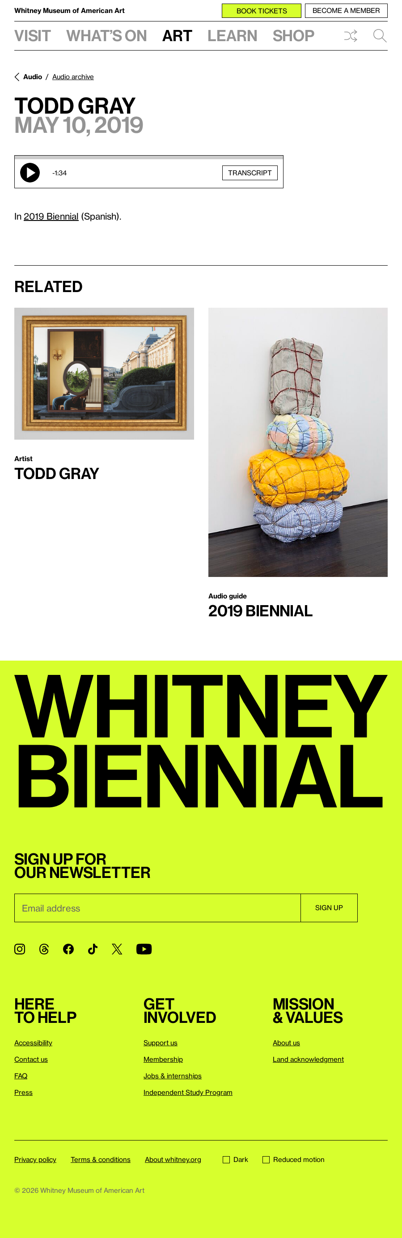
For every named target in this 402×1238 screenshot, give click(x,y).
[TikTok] (93, 949)
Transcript (250, 173)
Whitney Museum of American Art (69, 10)
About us (286, 1043)
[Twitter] (117, 949)
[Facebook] (68, 949)
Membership (163, 1059)
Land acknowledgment (308, 1059)
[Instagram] (19, 949)
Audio (32, 76)
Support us (161, 1043)
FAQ (20, 1076)
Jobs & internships (173, 1076)
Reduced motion (293, 1159)
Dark (235, 1159)
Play (30, 172)
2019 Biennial (51, 216)
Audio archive (73, 76)
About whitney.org (173, 1159)
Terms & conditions (101, 1159)
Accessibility (33, 1043)
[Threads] (44, 949)
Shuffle (350, 36)
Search (380, 36)
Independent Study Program (188, 1092)
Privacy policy (35, 1159)
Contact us (31, 1059)
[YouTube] (144, 949)
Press (23, 1092)
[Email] (157, 908)
